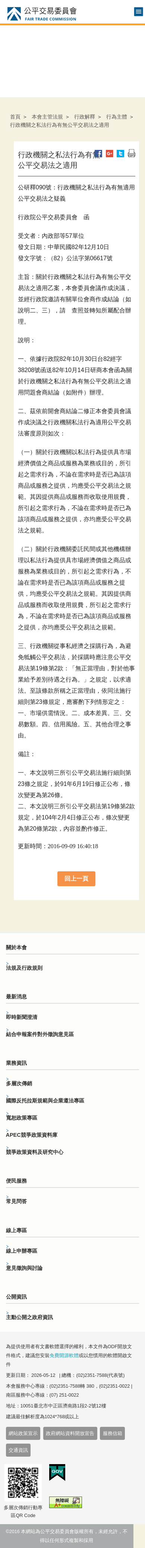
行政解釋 (84, 117)
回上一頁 (76, 878)
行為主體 (116, 117)
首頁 (15, 117)
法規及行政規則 (24, 968)
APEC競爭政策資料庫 (31, 1135)
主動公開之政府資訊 (29, 1317)
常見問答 (16, 1201)
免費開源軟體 (64, 1355)
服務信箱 (112, 1433)
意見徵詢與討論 (24, 1268)
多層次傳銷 (19, 1083)
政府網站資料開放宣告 (70, 1433)
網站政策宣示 (23, 1433)
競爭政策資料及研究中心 (34, 1152)
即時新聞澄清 (21, 1017)
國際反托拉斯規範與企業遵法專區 (45, 1101)
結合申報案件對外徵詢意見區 (40, 1034)
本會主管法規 (47, 117)
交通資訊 (18, 1450)
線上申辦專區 (21, 1251)
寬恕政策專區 (21, 1118)
